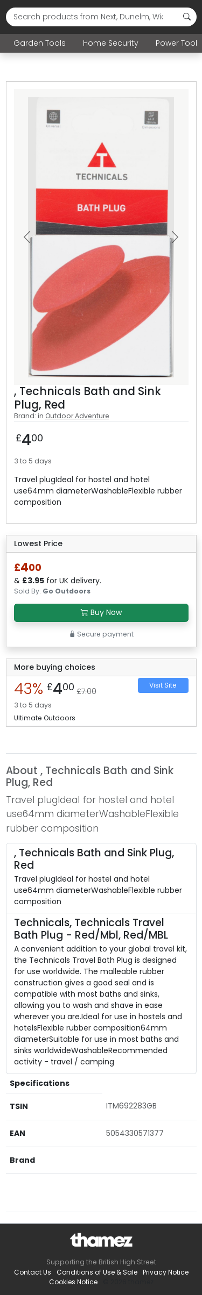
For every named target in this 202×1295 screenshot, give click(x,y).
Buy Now (101, 612)
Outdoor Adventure (77, 415)
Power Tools (178, 43)
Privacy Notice (166, 1272)
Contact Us (32, 1272)
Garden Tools (39, 43)
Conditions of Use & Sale (97, 1272)
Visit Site (163, 685)
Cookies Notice (73, 1281)
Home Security (110, 43)
